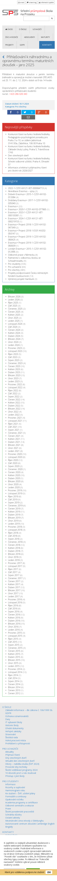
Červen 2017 (14, 581)
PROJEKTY (9, 45)
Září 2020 (12, 463)
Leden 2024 (14, 345)
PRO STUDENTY (10, 781)
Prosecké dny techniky (16, 766)
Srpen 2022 (13, 396)
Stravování (10, 734)
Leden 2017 (14, 596)
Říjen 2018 (13, 532)
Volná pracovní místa (15, 740)
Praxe (8, 808)
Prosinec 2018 (15, 526)
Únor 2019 (13, 520)
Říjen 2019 (13, 496)
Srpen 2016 (13, 611)
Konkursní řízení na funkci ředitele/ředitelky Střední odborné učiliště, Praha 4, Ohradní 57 (29, 161)
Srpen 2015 (13, 644)
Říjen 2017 (13, 569)
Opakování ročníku (14, 799)
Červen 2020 (14, 472)
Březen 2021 (14, 445)
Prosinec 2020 (15, 454)
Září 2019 (12, 499)
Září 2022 (12, 393)
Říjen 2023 (13, 354)
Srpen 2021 (13, 429)
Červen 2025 (14, 311)
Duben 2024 (14, 336)
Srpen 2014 (13, 681)
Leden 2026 (14, 299)
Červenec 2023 (15, 363)
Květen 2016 (14, 617)
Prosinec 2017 (15, 563)
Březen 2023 (14, 375)
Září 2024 (12, 326)
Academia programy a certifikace (21, 802)
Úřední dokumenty (14, 728)
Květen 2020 (14, 475)
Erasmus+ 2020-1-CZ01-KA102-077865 (27, 209)
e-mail (21, 2)
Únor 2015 (13, 663)
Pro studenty (14, 263)
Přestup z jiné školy (14, 776)
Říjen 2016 (13, 605)
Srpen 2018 (13, 538)
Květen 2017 (14, 584)
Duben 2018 (14, 551)
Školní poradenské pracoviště (19, 811)
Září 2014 (12, 678)
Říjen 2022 (13, 390)
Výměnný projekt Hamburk (21, 279)
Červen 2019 (14, 508)
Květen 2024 (14, 332)
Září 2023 (12, 357)
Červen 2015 (14, 650)
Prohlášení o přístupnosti (17, 743)
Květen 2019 (14, 511)
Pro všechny (20, 106)
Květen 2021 (14, 438)
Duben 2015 (14, 657)
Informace (10, 784)
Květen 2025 (14, 314)
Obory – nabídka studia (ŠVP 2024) (22, 763)
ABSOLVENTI (29, 37)
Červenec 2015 (15, 647)
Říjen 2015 (13, 638)
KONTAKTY (47, 45)
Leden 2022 (14, 414)
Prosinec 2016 (15, 599)
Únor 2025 (13, 317)
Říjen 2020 (13, 460)
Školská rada (11, 737)
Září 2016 (12, 608)
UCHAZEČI (37, 29)
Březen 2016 (14, 623)
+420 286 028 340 (18, 94)
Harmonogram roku (15, 790)
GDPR (22, 45)
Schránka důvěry (13, 814)
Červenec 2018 (15, 541)
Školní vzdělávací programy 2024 (21, 769)
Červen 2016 (14, 614)
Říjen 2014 (13, 675)
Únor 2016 (13, 626)
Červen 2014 (14, 684)
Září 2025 (12, 305)
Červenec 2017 (15, 578)
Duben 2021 (14, 441)
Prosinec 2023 (15, 348)
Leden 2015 (14, 666)
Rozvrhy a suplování (15, 787)
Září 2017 (12, 572)
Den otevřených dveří (18, 155)
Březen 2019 (14, 517)
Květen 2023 (14, 369)
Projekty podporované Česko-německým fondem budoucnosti (28, 274)
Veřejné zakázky (13, 731)
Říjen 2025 (13, 302)
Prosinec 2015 (15, 632)
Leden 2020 (14, 487)
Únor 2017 (13, 593)
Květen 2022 (14, 402)
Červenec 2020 (15, 469)
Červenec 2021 (15, 432)
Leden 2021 (14, 451)
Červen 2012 (14, 693)
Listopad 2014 (15, 672)
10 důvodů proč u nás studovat (20, 773)
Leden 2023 (14, 381)
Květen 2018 (14, 547)
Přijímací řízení (12, 754)
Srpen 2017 (13, 575)
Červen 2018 (14, 544)
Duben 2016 (14, 620)
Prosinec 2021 (15, 417)
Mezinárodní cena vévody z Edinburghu (24, 820)
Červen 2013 (14, 690)
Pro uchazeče (14, 266)
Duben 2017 (14, 587)
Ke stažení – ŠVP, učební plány (20, 793)
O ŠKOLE (22, 29)
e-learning (31, 2)
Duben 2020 (14, 478)
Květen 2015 (14, 653)
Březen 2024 (14, 339)
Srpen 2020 (13, 466)
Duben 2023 (14, 372)
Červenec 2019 (15, 505)
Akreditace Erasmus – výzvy (21, 191)
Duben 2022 (14, 405)
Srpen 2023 (13, 360)
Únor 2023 (13, 378)
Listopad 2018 (15, 529)
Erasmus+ (13, 206)
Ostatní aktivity (12, 817)
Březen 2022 (14, 408)
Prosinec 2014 (15, 669)
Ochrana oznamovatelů (17, 716)
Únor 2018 (13, 557)
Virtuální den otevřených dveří (20, 760)
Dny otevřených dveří (15, 757)
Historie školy (12, 725)
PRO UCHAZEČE (10, 748)
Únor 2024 (13, 342)
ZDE (49, 872)
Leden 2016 (14, 629)
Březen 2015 (14, 660)
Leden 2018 (14, 560)
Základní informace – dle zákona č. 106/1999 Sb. (29, 710)
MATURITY (45, 37)
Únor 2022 (13, 411)
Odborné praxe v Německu (21, 254)
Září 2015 (12, 641)
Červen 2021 (14, 435)
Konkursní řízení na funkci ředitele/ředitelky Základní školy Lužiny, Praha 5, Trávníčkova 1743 (29, 149)
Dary (7, 719)
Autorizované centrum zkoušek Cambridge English (30, 823)
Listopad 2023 (15, 351)
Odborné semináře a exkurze (19, 805)
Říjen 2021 (13, 423)
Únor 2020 (13, 484)
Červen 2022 (14, 399)
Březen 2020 (14, 481)
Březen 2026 (14, 296)
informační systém (46, 2)
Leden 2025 (14, 320)
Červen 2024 (14, 329)
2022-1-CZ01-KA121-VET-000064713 (26, 188)
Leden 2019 (14, 523)
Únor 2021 (13, 448)
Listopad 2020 (15, 457)
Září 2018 (12, 535)
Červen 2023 (14, 366)
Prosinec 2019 (15, 490)
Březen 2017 (14, 590)
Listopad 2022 (15, 387)
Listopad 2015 (15, 635)
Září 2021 (12, 426)
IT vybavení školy (13, 722)
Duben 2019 (14, 514)
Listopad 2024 (15, 323)
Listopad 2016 (15, 602)
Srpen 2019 (13, 502)
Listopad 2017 (15, 566)
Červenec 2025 (15, 308)
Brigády (9, 826)
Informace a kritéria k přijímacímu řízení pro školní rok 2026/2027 (27, 169)
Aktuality (9, 751)
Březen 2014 (14, 687)
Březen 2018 (14, 554)
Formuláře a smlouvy (15, 796)
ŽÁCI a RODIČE (11, 37)
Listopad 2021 (15, 420)
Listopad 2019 (15, 493)
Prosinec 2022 (15, 384)
